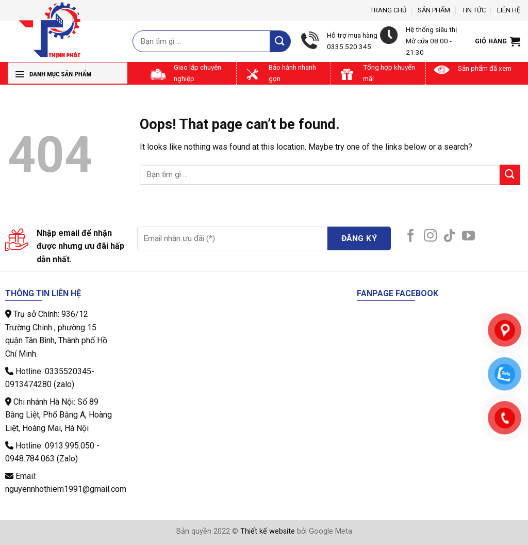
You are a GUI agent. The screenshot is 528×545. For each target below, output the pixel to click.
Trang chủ (388, 10)
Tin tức (474, 10)
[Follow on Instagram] (430, 236)
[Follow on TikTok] (449, 236)
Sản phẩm (434, 10)
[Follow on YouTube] (468, 236)
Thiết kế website (267, 531)
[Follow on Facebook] (410, 236)
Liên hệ (508, 10)
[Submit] (280, 41)
